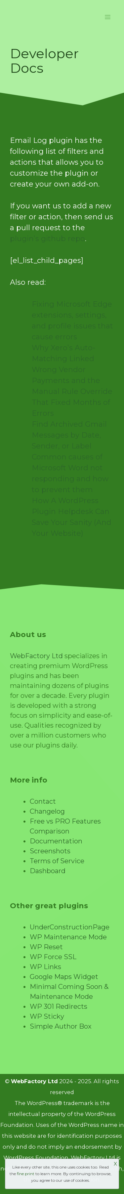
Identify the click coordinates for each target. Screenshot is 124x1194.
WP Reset (46, 947)
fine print (25, 1173)
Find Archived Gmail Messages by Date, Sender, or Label (69, 435)
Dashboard (47, 871)
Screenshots (50, 851)
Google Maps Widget (64, 977)
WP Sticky (47, 1016)
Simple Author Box (61, 1026)
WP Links (45, 967)
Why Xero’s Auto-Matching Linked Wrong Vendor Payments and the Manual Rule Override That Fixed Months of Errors (72, 380)
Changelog (47, 811)
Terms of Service (57, 861)
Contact (43, 801)
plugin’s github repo (47, 238)
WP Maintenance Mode (68, 937)
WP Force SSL (53, 957)
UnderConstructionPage (69, 927)
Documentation (56, 841)
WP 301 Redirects (58, 1006)
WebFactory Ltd (36, 656)
